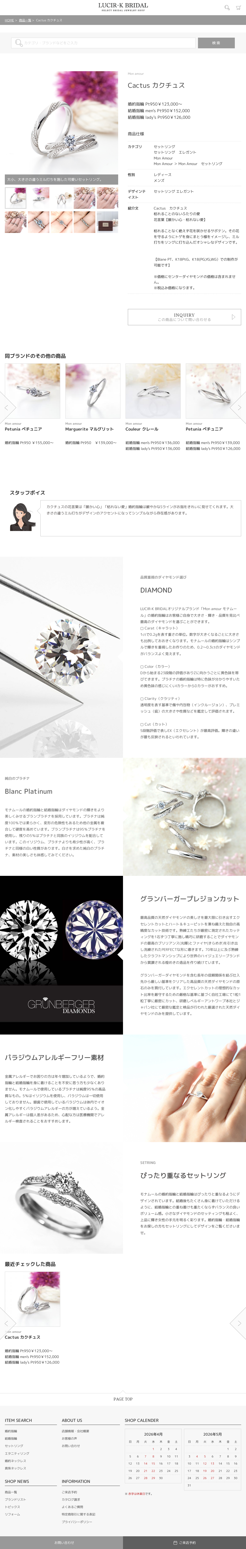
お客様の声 (69, 1438)
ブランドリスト (15, 1499)
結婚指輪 (11, 1438)
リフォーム (12, 1514)
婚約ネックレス (15, 1461)
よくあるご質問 (72, 1507)
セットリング (14, 1446)
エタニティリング (17, 1453)
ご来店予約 (69, 1492)
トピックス (12, 1507)
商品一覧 (25, 20)
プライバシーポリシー (77, 1522)
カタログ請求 (71, 1499)
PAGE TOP (123, 1399)
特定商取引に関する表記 (78, 1514)
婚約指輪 (11, 1431)
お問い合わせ (71, 1446)
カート (238, 7)
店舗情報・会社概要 (75, 1431)
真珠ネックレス (15, 1468)
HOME (9, 20)
